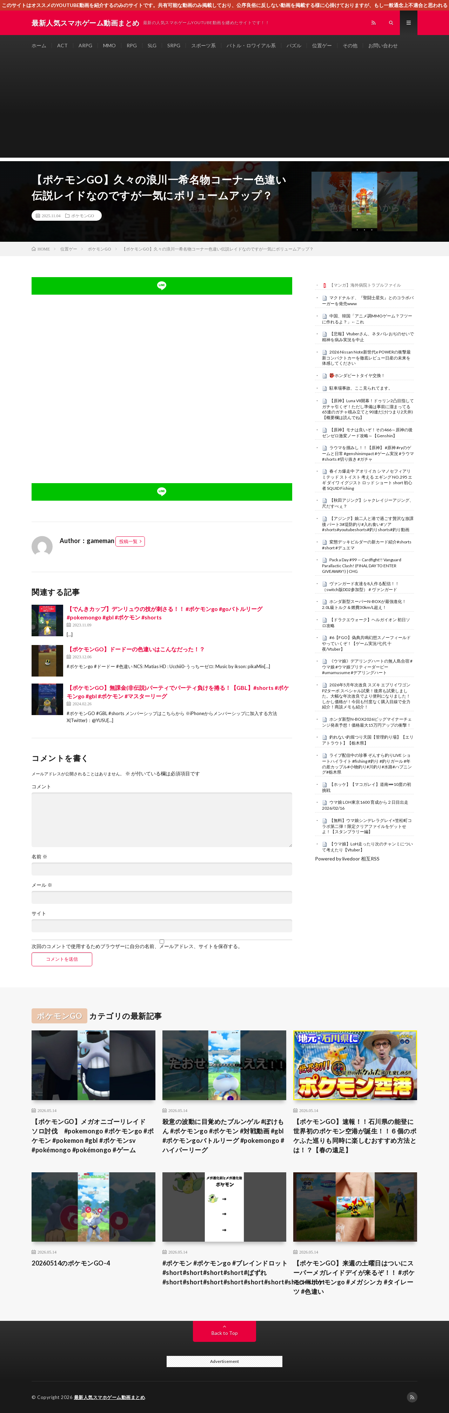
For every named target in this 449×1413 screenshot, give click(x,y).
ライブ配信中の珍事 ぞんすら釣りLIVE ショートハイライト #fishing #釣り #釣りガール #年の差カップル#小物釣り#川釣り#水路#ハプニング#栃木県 (367, 764)
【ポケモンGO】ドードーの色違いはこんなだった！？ (136, 649)
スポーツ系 (203, 45)
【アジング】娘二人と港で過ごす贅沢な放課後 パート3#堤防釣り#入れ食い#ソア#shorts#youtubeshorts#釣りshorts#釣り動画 (368, 524)
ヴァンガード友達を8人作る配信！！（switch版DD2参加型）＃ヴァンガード (360, 586)
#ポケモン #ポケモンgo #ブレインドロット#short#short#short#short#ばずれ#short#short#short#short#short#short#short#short (243, 1272)
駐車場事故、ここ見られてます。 (361, 388)
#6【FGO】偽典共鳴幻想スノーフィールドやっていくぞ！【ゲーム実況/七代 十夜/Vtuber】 (366, 643)
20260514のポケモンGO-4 (71, 1263)
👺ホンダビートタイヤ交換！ (357, 375)
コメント (41, 786)
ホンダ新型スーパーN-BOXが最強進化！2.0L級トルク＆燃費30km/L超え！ (364, 604)
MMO (109, 45)
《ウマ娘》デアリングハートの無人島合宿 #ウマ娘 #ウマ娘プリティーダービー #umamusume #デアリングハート (367, 666)
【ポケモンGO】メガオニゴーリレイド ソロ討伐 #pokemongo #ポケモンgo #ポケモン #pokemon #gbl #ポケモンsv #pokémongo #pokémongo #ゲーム (93, 1136)
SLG (152, 45)
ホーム (39, 45)
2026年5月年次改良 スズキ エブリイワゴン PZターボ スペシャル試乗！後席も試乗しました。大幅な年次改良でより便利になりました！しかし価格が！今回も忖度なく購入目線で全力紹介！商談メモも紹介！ (366, 696)
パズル (294, 45)
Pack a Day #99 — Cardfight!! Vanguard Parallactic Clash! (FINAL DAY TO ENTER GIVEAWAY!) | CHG (361, 565)
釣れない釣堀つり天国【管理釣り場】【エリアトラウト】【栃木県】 (368, 740)
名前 (39, 856)
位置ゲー (322, 45)
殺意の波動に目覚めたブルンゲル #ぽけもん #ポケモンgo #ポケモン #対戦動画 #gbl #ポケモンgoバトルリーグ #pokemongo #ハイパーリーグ (223, 1136)
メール (42, 885)
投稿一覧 (128, 541)
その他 (350, 45)
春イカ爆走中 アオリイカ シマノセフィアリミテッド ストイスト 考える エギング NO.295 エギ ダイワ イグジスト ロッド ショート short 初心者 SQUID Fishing (367, 479)
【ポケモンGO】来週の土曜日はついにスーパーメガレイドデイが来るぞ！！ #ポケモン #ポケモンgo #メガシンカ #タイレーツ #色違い (354, 1277)
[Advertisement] (224, 109)
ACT (62, 45)
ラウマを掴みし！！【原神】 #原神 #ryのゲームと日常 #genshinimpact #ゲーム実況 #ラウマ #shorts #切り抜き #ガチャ (368, 453)
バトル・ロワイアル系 (251, 45)
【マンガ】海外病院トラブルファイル (365, 285)
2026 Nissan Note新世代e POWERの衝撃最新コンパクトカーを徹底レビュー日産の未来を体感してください (366, 357)
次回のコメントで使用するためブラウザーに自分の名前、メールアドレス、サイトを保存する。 (137, 946)
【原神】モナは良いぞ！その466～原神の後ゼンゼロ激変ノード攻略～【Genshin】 (367, 432)
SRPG (173, 45)
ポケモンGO (82, 215)
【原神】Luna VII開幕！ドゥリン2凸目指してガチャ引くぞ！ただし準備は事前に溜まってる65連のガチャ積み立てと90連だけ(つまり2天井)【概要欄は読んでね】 (368, 409)
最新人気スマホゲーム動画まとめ (109, 1397)
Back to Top (225, 1333)
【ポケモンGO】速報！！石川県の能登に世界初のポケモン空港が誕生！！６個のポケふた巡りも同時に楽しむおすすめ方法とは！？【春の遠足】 (355, 1136)
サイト (39, 913)
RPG (132, 45)
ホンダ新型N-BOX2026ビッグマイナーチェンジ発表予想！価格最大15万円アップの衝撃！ (367, 722)
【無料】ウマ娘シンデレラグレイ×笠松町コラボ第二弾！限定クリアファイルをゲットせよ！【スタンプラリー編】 (367, 826)
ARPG (85, 45)
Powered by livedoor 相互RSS (347, 859)
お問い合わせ (383, 45)
